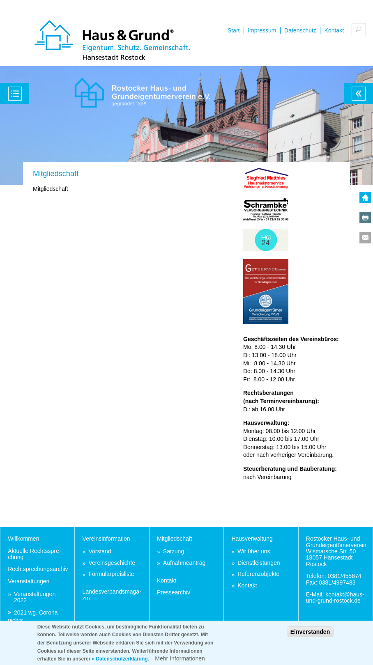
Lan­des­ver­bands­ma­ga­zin (112, 594)
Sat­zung (173, 551)
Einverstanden (310, 635)
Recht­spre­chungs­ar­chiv (38, 569)
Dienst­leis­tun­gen (258, 563)
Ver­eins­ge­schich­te (111, 563)
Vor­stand (99, 551)
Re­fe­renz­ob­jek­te (258, 574)
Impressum (262, 30)
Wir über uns (253, 551)
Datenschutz (300, 30)
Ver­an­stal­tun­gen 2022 (34, 597)
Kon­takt (166, 580)
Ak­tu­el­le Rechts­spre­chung (34, 554)
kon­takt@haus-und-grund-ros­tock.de (335, 597)
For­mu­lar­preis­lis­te (111, 574)
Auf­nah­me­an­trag (184, 563)
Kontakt (334, 30)
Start (234, 30)
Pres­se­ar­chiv (173, 592)
